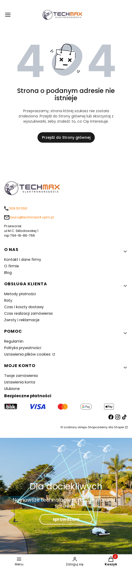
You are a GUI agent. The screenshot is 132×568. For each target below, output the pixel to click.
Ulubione (12, 388)
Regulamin (13, 341)
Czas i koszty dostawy (24, 307)
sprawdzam (66, 519)
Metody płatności (20, 293)
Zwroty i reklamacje (22, 320)
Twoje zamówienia (21, 375)
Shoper (119, 427)
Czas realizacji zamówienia (28, 313)
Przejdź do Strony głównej (66, 137)
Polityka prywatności (22, 347)
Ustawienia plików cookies (28, 354)
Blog (8, 272)
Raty (8, 300)
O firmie (11, 266)
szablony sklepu (75, 427)
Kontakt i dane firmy (22, 259)
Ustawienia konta (19, 382)
